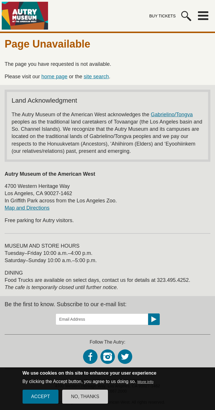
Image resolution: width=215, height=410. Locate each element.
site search (96, 76)
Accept (40, 400)
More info (145, 385)
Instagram (107, 356)
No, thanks (85, 400)
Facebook (90, 356)
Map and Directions (27, 208)
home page (54, 76)
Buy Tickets (162, 16)
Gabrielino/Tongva (172, 114)
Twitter (125, 356)
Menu (203, 16)
